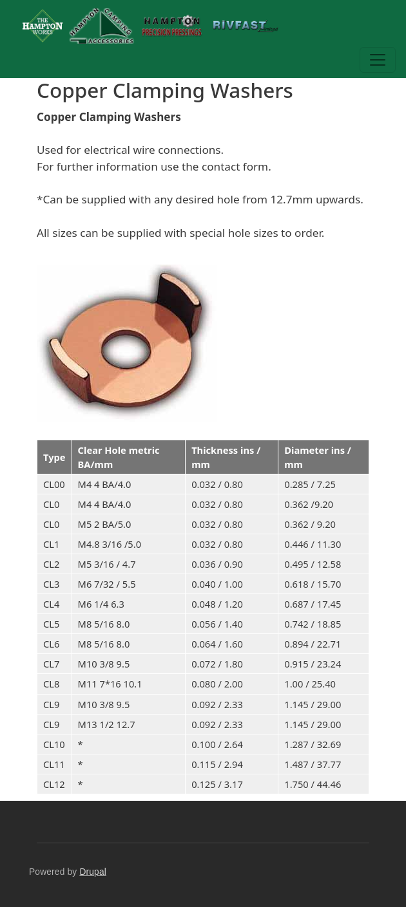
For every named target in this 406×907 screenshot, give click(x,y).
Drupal (92, 872)
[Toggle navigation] (378, 60)
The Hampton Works (213, 26)
